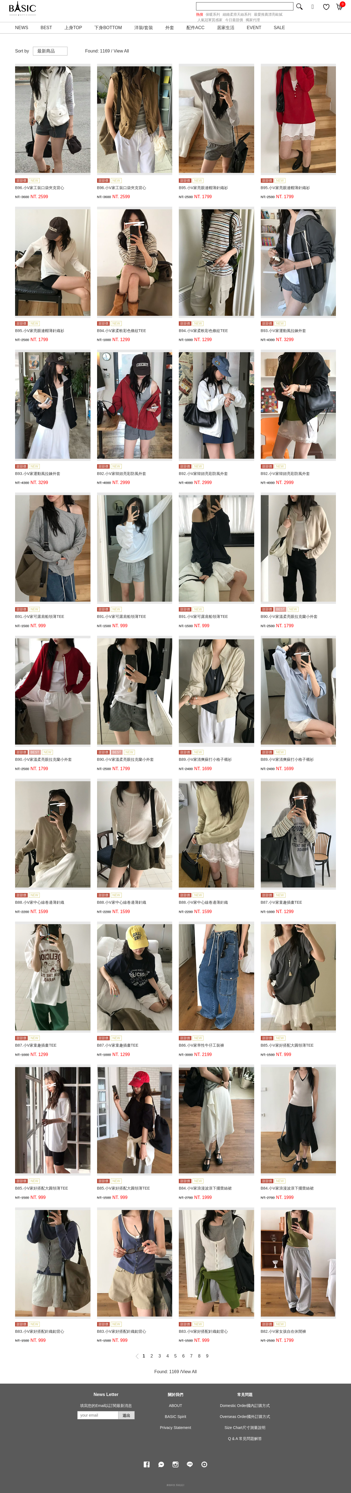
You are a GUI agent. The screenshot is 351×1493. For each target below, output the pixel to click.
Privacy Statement (175, 1427)
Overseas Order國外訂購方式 (245, 1416)
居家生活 (225, 27)
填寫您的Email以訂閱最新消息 (106, 1405)
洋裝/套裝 (143, 27)
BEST (46, 27)
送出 (126, 1415)
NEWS (21, 27)
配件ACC (195, 27)
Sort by (22, 51)
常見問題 (245, 1394)
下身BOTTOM (108, 27)
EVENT (254, 27)
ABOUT (175, 1405)
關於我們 (175, 1394)
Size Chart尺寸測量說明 (245, 1427)
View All (121, 51)
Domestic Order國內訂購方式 (245, 1405)
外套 (169, 27)
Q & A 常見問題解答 (245, 1438)
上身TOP (73, 27)
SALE (279, 27)
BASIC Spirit (175, 1416)
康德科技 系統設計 (175, 1485)
